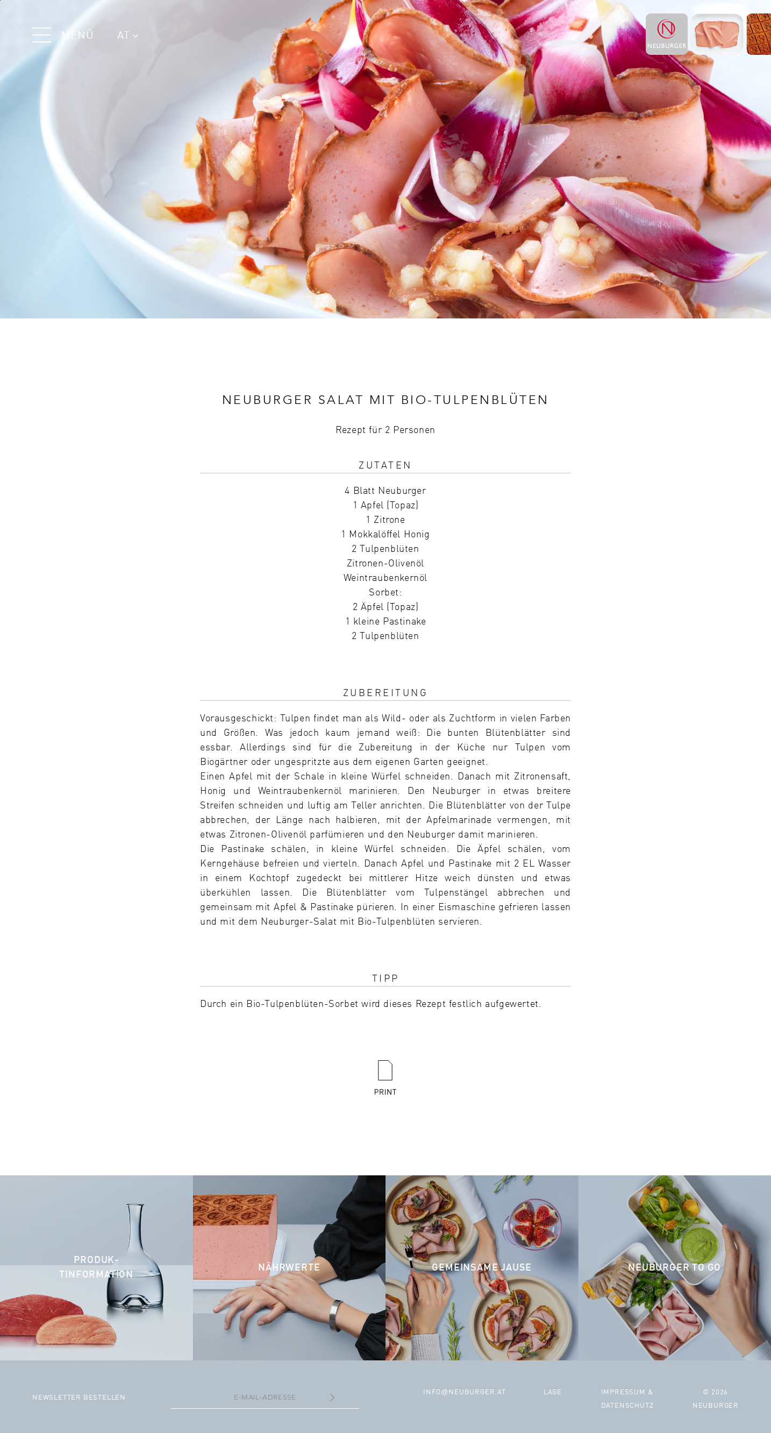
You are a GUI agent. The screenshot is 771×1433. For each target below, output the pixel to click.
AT (127, 36)
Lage (553, 1392)
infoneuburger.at (464, 1392)
